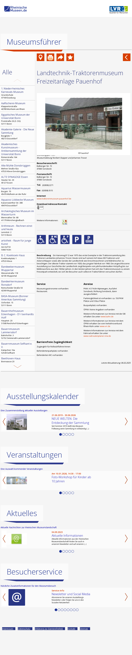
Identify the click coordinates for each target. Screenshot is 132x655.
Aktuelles (22, 536)
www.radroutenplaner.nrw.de (97, 336)
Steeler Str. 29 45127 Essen (17, 179)
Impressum (7, 651)
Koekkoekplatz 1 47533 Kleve (17, 258)
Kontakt (71, 651)
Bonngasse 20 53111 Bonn (17, 361)
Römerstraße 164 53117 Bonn (17, 151)
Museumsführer (34, 42)
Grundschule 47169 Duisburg (17, 93)
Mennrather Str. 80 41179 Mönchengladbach (17, 215)
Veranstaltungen (34, 477)
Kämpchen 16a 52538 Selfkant (17, 348)
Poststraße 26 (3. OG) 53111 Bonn (17, 119)
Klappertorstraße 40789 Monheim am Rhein (17, 106)
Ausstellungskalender (43, 419)
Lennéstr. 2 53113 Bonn (17, 230)
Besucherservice (34, 594)
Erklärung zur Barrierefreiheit (49, 651)
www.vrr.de (105, 326)
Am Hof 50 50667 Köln (17, 245)
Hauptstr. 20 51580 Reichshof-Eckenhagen (17, 317)
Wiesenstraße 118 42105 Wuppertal (17, 271)
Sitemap (84, 651)
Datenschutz (24, 651)
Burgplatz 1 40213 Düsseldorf (17, 134)
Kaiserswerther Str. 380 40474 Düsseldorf (17, 202)
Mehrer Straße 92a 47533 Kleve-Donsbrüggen (17, 168)
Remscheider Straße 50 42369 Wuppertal (17, 286)
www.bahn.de (107, 316)
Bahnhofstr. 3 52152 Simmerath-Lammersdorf (17, 333)
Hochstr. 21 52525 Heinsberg (17, 377)
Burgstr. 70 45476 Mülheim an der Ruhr (17, 191)
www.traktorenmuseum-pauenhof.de (54, 198)
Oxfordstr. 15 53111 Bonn (17, 300)
